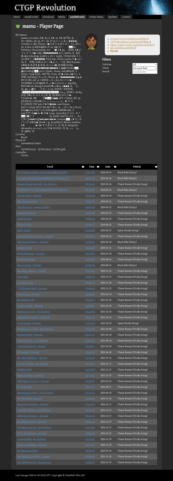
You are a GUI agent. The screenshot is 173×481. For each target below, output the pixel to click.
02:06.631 (90, 462)
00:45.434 (90, 207)
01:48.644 (90, 288)
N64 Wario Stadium (27, 201)
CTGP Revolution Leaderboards (126, 41)
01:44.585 (90, 230)
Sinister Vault (24, 247)
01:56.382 (90, 439)
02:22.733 (90, 178)
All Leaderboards (119, 47)
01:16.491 (90, 236)
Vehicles (129, 64)
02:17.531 (90, 392)
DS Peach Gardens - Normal (31, 433)
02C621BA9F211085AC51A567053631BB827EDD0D (42, 172)
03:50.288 (90, 259)
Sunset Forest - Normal (29, 195)
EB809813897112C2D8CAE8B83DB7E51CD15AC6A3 (42, 189)
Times (129, 68)
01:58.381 (90, 242)
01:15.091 (90, 253)
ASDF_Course (24, 230)
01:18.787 (90, 381)
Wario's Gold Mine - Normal (32, 445)
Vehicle (137, 166)
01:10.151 (90, 323)
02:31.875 (90, 334)
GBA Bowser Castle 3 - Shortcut (33, 317)
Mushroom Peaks (26, 259)
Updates (112, 16)
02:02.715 (90, 276)
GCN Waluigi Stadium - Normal (33, 456)
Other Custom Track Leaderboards (128, 44)
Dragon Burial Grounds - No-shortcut (37, 184)
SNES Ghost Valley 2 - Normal (32, 416)
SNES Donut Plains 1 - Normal (33, 242)
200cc (145, 38)
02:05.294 (90, 421)
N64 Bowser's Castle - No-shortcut (35, 329)
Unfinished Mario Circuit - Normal (35, 236)
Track (50, 166)
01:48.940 (90, 282)
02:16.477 (90, 300)
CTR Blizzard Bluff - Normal (32, 288)
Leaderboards (77, 16)
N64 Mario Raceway (27, 450)
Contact (126, 16)
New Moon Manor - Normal (31, 271)
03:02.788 (90, 213)
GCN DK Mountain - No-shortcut (34, 462)
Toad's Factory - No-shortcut (32, 340)
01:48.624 (90, 456)
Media (62, 16)
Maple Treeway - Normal (30, 375)
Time (91, 166)
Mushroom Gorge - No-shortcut (33, 311)
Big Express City (25, 300)
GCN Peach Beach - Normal (31, 346)
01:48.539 (90, 398)
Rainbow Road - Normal (29, 334)
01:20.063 (90, 346)
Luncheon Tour (25, 282)
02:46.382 (90, 329)
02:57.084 (90, 271)
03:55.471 (90, 201)
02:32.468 (90, 247)
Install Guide (31, 16)
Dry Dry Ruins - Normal (29, 398)
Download (48, 16)
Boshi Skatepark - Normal (30, 253)
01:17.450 (90, 358)
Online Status (96, 16)
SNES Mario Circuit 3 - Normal (33, 381)
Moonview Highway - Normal (32, 404)
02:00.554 (90, 218)
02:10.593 (90, 224)
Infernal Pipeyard (26, 213)
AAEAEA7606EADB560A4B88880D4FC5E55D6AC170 (43, 178)
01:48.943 (90, 352)
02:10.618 (90, 195)
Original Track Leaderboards (125, 38)
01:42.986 (90, 311)
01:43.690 (90, 404)
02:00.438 (90, 433)
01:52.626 (90, 410)
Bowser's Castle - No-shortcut (32, 363)
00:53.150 (90, 416)
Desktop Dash (24, 218)
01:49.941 (90, 340)
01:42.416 (90, 450)
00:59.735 (90, 387)
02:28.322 (90, 294)
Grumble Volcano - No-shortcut (33, 410)
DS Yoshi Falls (24, 387)
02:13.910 (90, 189)
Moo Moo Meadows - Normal (32, 358)
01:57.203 (90, 172)
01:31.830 (90, 427)
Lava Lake (22, 276)
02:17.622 (90, 375)
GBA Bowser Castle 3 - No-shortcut (35, 392)
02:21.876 (90, 363)
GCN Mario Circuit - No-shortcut (34, 427)
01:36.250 (90, 265)
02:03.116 (90, 317)
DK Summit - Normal (28, 352)
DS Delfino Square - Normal (31, 421)
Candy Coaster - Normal (30, 305)
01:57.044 (90, 369)
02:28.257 (90, 305)
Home (16, 16)
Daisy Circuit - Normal (29, 265)
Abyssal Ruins (24, 224)
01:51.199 (90, 445)
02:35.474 (90, 184)
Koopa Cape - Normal (28, 294)
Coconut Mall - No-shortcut (31, 439)
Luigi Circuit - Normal (29, 323)
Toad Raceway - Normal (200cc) (33, 207)
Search (129, 72)
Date (107, 166)
